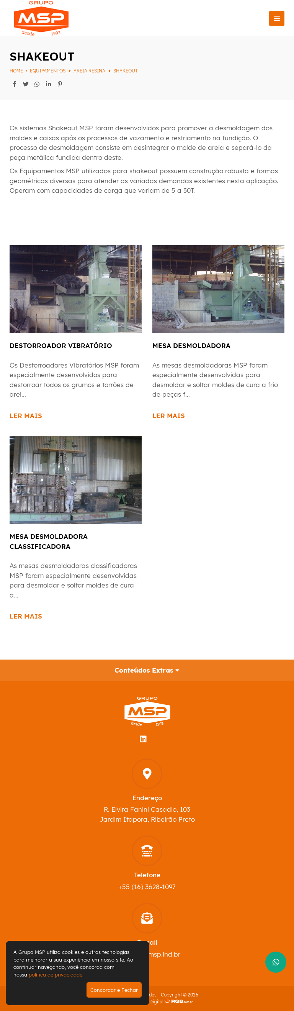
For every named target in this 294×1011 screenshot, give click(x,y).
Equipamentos (48, 71)
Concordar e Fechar (114, 990)
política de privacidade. (56, 975)
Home (16, 71)
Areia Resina (90, 71)
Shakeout (125, 71)
